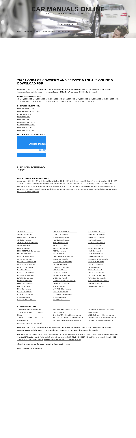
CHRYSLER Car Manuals (26, 306)
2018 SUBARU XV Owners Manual (29, 381)
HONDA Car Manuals (60, 255)
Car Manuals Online (68, 9)
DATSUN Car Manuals (25, 330)
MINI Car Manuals (59, 344)
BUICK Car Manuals (24, 288)
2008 (23, 104)
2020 (75, 104)
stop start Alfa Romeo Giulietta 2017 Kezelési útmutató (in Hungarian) (45, 427)
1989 (43, 101)
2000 (90, 101)
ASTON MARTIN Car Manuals (27, 269)
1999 (86, 101)
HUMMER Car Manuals (61, 260)
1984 (26, 101)
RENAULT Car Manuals (96, 269)
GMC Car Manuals (23, 363)
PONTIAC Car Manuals (96, 255)
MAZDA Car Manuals (60, 330)
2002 (99, 101)
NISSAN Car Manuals (60, 353)
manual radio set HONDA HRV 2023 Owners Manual (35, 190)
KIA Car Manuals (58, 288)
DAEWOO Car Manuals (25, 320)
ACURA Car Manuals (24, 255)
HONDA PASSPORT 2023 (26, 129)
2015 (53, 104)
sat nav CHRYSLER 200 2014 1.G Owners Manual (49, 425)
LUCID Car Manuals (60, 320)
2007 (19, 104)
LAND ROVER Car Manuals (62, 302)
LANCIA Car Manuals (60, 297)
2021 (79, 104)
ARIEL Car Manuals (24, 264)
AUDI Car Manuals (23, 274)
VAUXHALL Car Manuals (97, 330)
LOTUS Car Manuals (60, 316)
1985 (30, 101)
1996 (73, 101)
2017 (62, 104)
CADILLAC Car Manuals (25, 292)
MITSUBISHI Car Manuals (62, 349)
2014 (49, 104)
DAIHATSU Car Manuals (25, 325)
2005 (112, 101)
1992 (56, 101)
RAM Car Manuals (94, 264)
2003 (103, 101)
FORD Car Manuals (24, 349)
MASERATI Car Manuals (61, 325)
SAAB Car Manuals (95, 274)
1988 (39, 101)
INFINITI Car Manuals (60, 269)
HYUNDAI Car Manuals (61, 264)
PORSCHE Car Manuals (96, 260)
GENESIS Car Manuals (25, 358)
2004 (107, 101)
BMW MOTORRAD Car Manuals (28, 283)
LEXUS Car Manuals (60, 306)
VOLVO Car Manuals (95, 339)
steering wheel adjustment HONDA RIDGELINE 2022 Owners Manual (65, 198)
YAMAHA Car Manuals (96, 344)
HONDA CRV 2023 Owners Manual (31, 177)
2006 (116, 101)
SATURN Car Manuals (96, 278)
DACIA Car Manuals (24, 316)
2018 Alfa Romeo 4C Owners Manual (101, 388)
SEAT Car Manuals (95, 283)
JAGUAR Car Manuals (60, 278)
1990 (47, 101)
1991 (51, 101)
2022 (83, 104)
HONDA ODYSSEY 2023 (26, 126)
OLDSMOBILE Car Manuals (62, 358)
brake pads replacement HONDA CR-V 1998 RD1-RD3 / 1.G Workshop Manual (72, 193)
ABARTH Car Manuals (25, 250)
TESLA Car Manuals (95, 316)
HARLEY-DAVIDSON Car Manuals (65, 250)
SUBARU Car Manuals (96, 302)
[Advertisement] (68, 53)
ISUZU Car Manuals (60, 274)
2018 (66, 104)
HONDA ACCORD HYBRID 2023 (28, 116)
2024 (92, 104)
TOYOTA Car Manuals (96, 320)
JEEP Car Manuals (59, 283)
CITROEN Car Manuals (25, 311)
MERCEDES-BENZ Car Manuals (64, 335)
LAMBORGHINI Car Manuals (63, 292)
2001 (95, 101)
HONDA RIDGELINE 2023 (26, 135)
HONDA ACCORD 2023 (25, 113)
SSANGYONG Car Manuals (98, 297)
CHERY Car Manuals (24, 297)
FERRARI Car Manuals (25, 339)
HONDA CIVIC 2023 (24, 118)
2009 (27, 104)
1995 (69, 101)
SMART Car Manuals (95, 292)
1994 (64, 101)
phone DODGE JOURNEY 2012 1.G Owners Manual (59, 430)
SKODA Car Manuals (95, 288)
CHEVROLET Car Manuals (26, 302)
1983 (21, 101)
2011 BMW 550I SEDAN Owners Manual (67, 388)
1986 (34, 101)
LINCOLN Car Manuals (61, 311)
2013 (45, 104)
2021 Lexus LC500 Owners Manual (29, 400)
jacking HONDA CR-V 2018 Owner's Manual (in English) (73, 190)
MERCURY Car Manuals (61, 339)
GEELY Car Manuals (24, 353)
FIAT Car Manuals (23, 344)
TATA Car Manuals (94, 311)
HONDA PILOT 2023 (24, 132)
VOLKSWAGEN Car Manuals (98, 335)
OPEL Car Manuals (59, 363)
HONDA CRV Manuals (93, 89)
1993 (60, 101)
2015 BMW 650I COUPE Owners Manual (67, 398)
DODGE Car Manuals (24, 335)
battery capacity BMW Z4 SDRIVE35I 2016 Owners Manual (93, 425)
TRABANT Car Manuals (96, 325)
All (18, 101)
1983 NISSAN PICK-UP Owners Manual (102, 393)
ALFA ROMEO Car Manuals (27, 260)
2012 (40, 104)
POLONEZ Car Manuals (96, 250)
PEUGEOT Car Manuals (61, 367)
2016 (57, 104)
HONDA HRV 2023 (23, 124)
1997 (77, 101)
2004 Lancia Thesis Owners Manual (100, 398)
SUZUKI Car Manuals (95, 306)
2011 (36, 104)
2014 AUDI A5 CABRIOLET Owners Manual (68, 393)
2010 (32, 104)
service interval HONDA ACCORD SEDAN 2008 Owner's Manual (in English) (75, 195)
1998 (82, 101)
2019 (70, 104)
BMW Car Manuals (23, 278)
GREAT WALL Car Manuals (26, 367)
